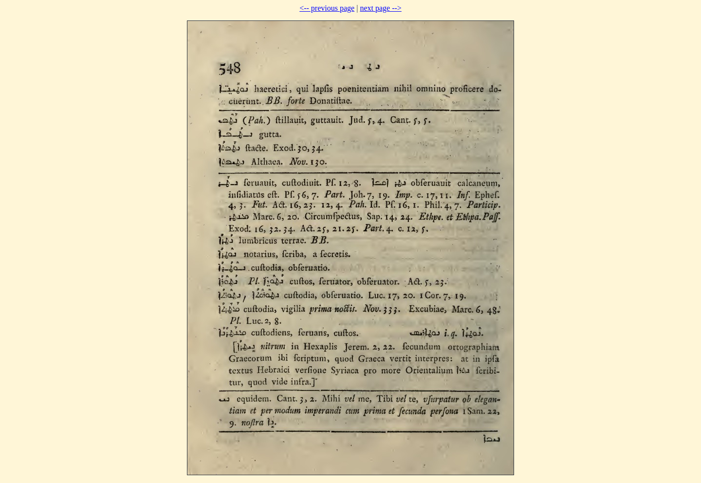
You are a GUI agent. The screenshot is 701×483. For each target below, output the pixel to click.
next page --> (380, 8)
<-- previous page (326, 8)
